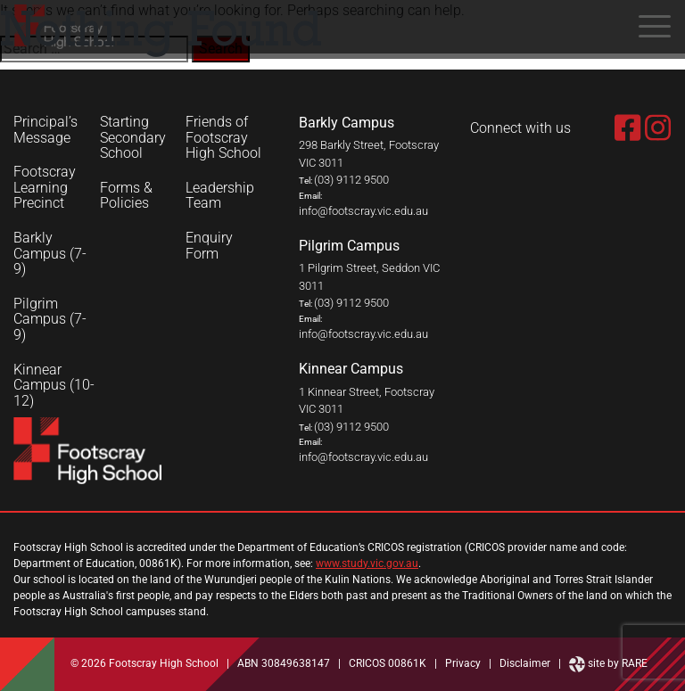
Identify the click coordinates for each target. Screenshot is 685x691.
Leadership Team (220, 195)
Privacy (463, 663)
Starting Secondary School (133, 137)
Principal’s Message (45, 129)
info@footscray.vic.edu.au (363, 211)
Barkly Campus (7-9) (50, 253)
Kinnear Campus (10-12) (54, 385)
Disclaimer (524, 663)
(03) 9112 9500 (351, 179)
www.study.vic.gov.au (367, 563)
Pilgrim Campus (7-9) (50, 319)
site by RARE (608, 663)
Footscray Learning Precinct (44, 187)
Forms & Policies (126, 195)
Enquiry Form (209, 245)
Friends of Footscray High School (223, 137)
